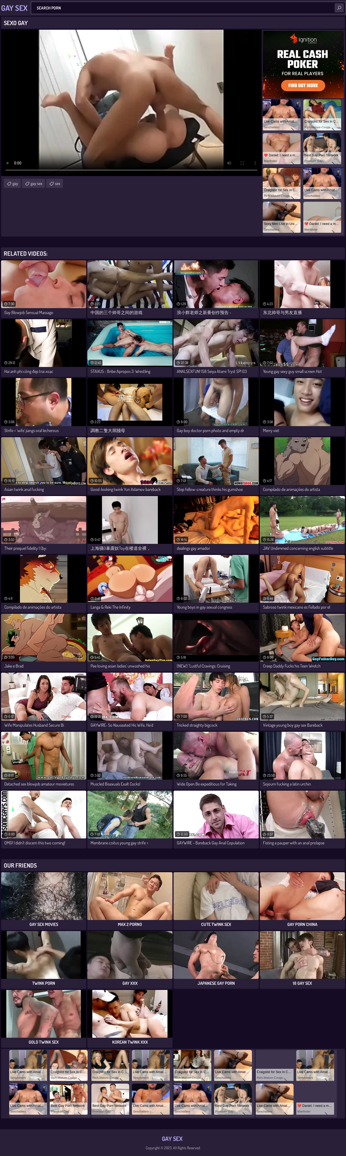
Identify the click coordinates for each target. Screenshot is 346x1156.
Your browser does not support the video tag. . (131, 103)
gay (15, 183)
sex (57, 183)
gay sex (36, 183)
